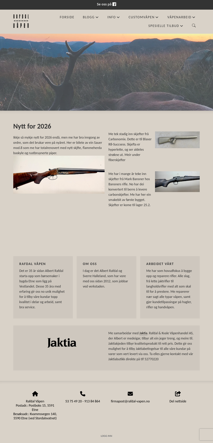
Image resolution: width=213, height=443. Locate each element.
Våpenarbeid (181, 18)
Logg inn (106, 436)
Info (113, 18)
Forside (67, 17)
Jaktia (143, 333)
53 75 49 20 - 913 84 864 (82, 401)
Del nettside (177, 397)
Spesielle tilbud (166, 27)
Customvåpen (144, 18)
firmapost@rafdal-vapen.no (130, 401)
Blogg (91, 18)
